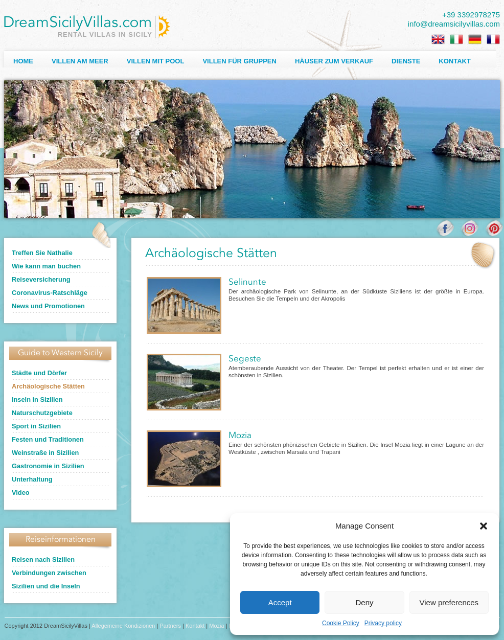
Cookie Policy (340, 623)
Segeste (244, 359)
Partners (170, 626)
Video (21, 492)
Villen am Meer (80, 61)
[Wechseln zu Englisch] (438, 39)
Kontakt (455, 61)
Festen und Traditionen (48, 439)
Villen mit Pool (156, 61)
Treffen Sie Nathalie (42, 253)
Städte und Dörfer (39, 373)
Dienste (406, 61)
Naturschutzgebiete (42, 413)
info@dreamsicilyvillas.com (454, 23)
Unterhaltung (32, 479)
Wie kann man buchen (46, 266)
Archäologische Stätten (48, 386)
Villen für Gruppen (239, 61)
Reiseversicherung (41, 279)
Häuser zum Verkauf (334, 61)
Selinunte (247, 282)
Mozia (239, 435)
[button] (483, 526)
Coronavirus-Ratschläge (49, 292)
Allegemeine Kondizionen (123, 626)
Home (23, 61)
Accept (280, 602)
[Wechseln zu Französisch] (493, 39)
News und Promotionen (48, 306)
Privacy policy (383, 623)
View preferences (449, 602)
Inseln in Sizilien (37, 399)
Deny (364, 602)
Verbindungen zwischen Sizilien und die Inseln (49, 579)
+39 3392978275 (471, 14)
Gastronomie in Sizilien (48, 466)
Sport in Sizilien (36, 426)
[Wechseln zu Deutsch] (475, 39)
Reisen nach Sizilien (43, 559)
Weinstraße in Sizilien (45, 452)
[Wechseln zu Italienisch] (456, 39)
